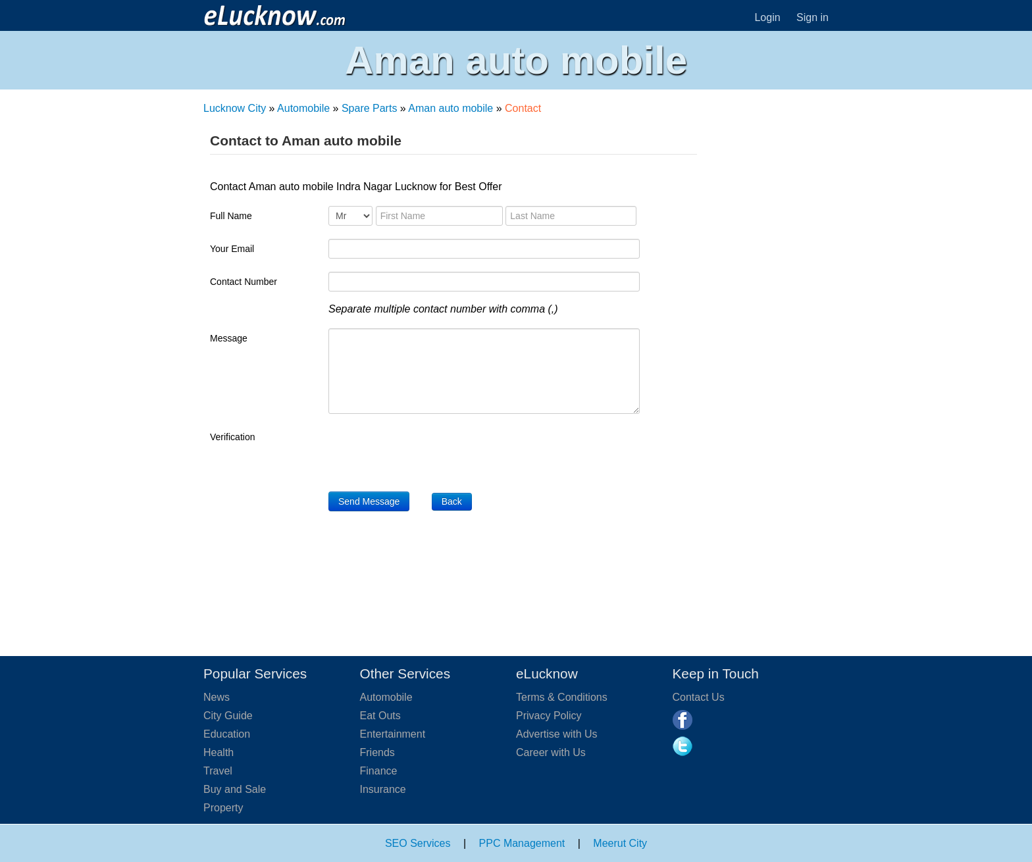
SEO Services (418, 843)
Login (767, 17)
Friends (377, 752)
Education (226, 734)
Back (452, 501)
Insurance (383, 789)
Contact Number (243, 281)
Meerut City (620, 843)
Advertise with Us (557, 734)
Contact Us (699, 697)
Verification (232, 437)
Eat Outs (380, 715)
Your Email (232, 248)
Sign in (812, 17)
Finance (379, 770)
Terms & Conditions (561, 697)
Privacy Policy (549, 715)
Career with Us (551, 752)
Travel (217, 770)
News (216, 697)
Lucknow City (234, 108)
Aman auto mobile (450, 108)
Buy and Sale (234, 789)
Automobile (303, 108)
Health (218, 752)
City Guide (228, 715)
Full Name (231, 216)
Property (223, 807)
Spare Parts (369, 108)
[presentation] (428, 452)
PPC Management (522, 843)
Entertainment (393, 734)
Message (228, 338)
